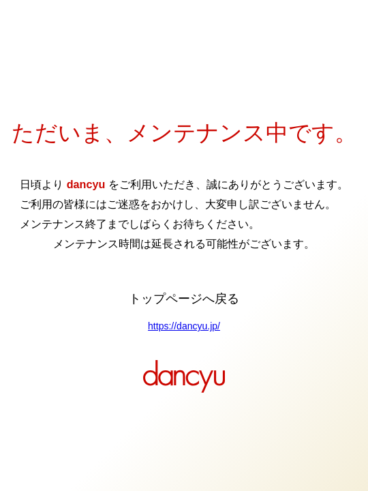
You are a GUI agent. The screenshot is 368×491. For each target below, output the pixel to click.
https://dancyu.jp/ (184, 326)
